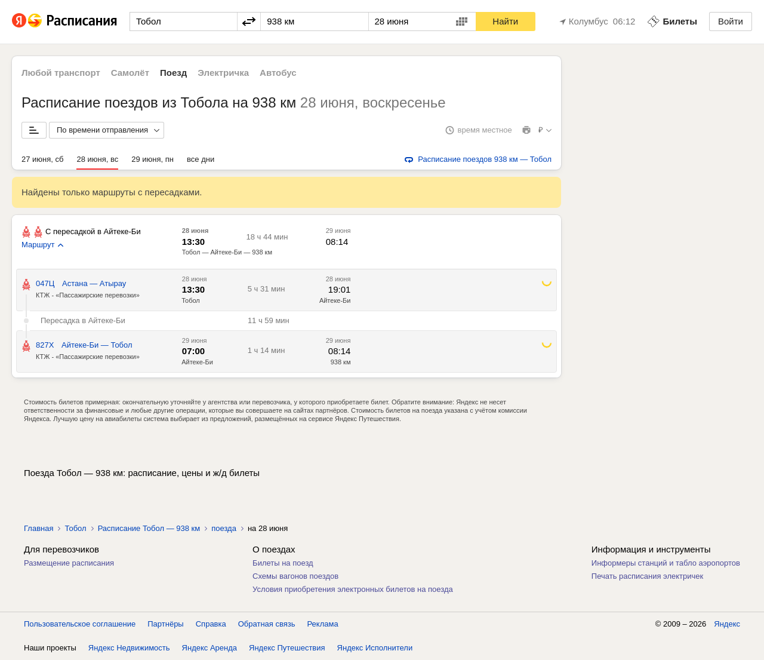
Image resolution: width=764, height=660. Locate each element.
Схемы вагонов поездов (295, 576)
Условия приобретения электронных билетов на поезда (352, 589)
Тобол (190, 300)
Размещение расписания (69, 562)
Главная (38, 528)
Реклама (322, 623)
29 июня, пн (152, 159)
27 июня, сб (42, 159)
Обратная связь (266, 623)
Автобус (278, 72)
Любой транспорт (60, 72)
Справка (211, 623)
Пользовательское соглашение (79, 623)
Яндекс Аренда (209, 647)
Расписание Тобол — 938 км (149, 528)
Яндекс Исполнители (375, 647)
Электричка (223, 72)
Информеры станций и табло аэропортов (666, 562)
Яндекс (727, 623)
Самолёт (130, 72)
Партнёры (165, 623)
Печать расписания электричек (647, 576)
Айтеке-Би (335, 300)
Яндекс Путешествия (287, 647)
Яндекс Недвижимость (129, 647)
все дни (200, 159)
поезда (223, 528)
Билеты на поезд (282, 562)
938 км (341, 362)
